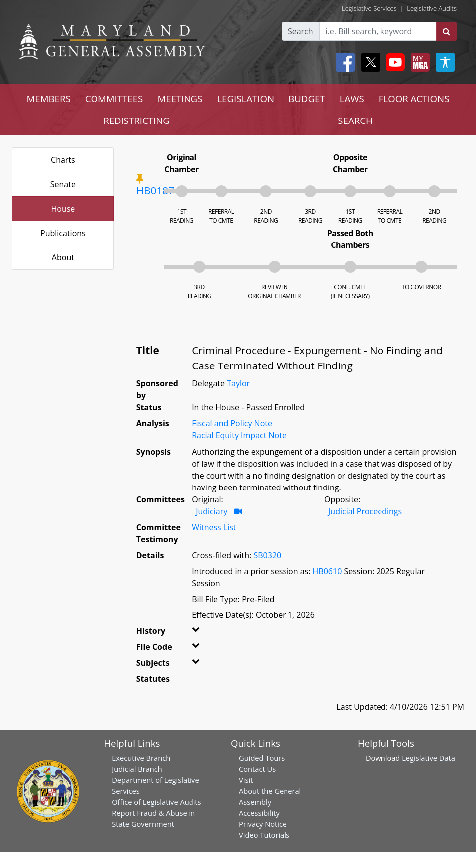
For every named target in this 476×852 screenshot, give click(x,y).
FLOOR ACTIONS (414, 98)
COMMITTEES (114, 98)
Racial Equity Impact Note (239, 435)
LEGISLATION (245, 98)
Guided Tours (262, 758)
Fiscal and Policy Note (232, 423)
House (63, 208)
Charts (63, 159)
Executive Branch (141, 758)
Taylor (238, 383)
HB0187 (155, 190)
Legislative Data (428, 758)
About (63, 257)
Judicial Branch (137, 769)
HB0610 (327, 571)
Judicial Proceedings (365, 511)
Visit (246, 780)
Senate (63, 184)
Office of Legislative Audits (156, 802)
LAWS (352, 98)
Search (300, 31)
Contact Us (257, 769)
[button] (198, 633)
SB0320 (267, 555)
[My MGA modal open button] (418, 62)
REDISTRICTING (136, 120)
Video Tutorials (264, 835)
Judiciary (211, 511)
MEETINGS (179, 98)
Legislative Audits (432, 8)
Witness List (214, 527)
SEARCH (355, 120)
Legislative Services (369, 8)
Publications (63, 233)
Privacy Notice (262, 824)
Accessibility (259, 813)
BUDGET (306, 98)
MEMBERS (49, 98)
